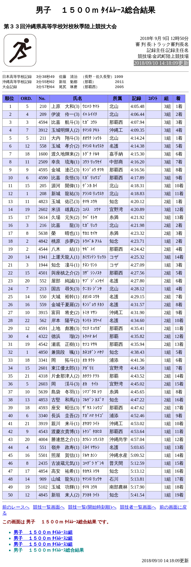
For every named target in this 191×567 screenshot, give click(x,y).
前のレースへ (15, 508)
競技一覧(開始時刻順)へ (92, 508)
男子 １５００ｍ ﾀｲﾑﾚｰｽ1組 (43, 533)
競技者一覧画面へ (138, 508)
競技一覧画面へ (49, 508)
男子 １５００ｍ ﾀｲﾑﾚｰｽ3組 (43, 545)
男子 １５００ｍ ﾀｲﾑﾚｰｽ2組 (43, 539)
